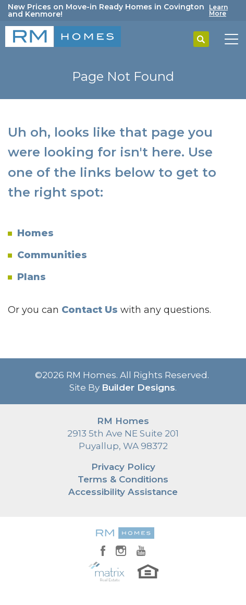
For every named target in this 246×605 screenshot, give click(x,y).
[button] (201, 39)
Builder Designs (138, 387)
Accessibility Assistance (123, 492)
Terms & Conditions (123, 479)
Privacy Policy (123, 467)
